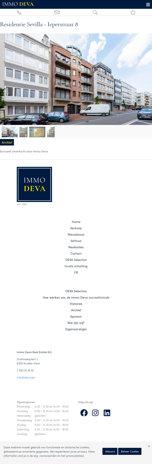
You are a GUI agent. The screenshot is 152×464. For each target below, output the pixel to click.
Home (76, 221)
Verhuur (76, 240)
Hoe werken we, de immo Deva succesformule (76, 297)
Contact (76, 253)
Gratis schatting (76, 266)
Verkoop (76, 228)
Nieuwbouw (76, 234)
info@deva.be (26, 377)
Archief (76, 310)
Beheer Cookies (130, 451)
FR (76, 272)
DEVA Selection (76, 259)
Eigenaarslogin (76, 329)
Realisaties (76, 247)
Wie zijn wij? (76, 322)
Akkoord (110, 451)
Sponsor (76, 316)
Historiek (76, 303)
